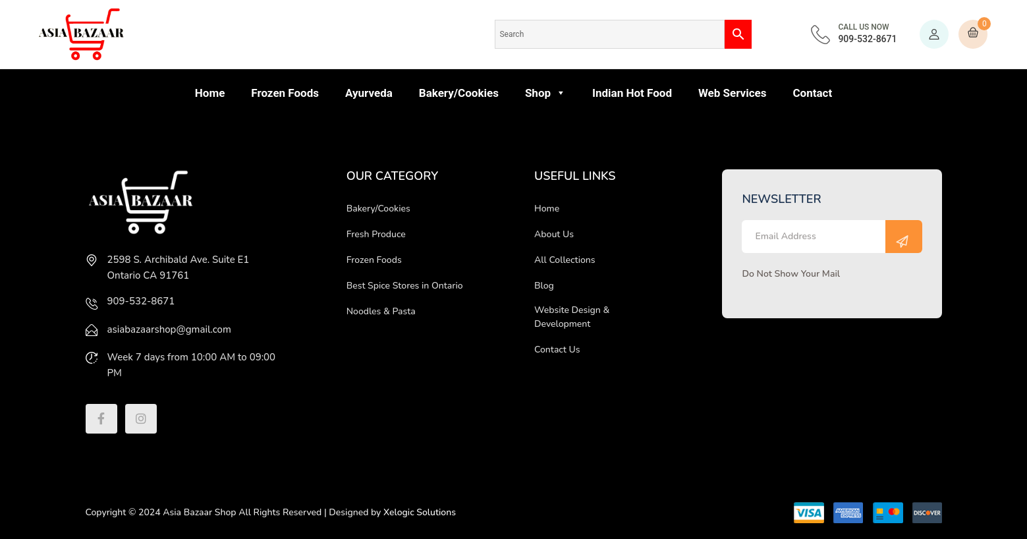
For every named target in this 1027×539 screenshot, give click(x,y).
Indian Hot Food (632, 92)
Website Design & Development (571, 317)
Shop (545, 93)
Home (210, 92)
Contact (812, 92)
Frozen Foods (285, 92)
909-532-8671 (867, 33)
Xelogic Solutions (419, 512)
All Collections (565, 260)
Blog (544, 285)
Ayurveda (369, 92)
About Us (554, 234)
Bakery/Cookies (459, 92)
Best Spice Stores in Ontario (405, 285)
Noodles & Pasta (381, 311)
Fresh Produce (376, 234)
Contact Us (557, 349)
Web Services (732, 92)
